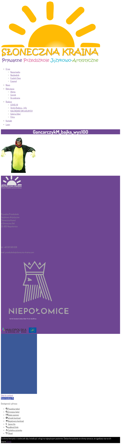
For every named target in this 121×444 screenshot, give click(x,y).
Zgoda (8, 441)
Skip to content (7, 395)
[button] (7, 398)
